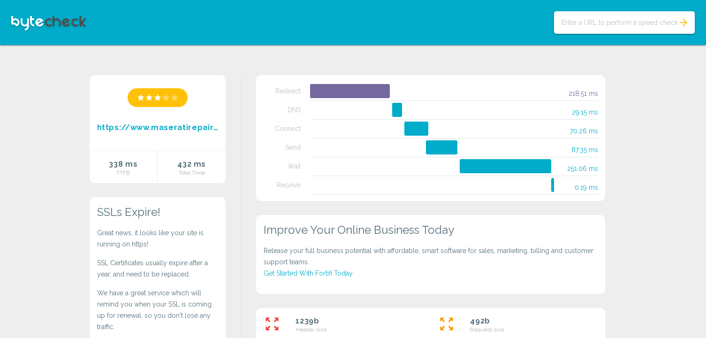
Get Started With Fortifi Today (308, 273)
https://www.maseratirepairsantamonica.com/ (158, 127)
